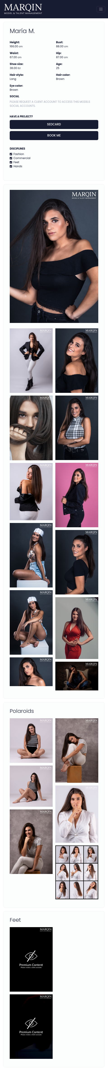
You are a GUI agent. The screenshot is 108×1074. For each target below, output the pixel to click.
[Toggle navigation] (100, 9)
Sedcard (54, 124)
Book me (54, 135)
